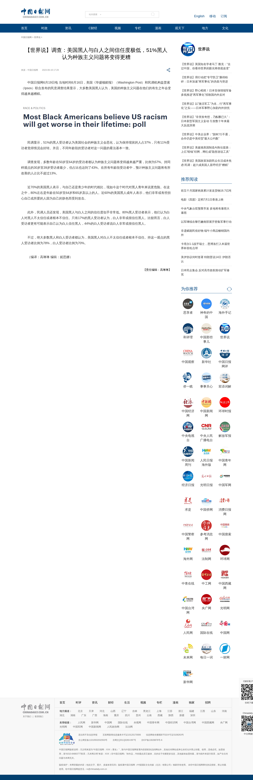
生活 (127, 702)
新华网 (188, 682)
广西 (94, 715)
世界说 (37, 37)
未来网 (188, 657)
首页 (24, 28)
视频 (118, 28)
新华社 (206, 362)
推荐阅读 (189, 179)
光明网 (225, 608)
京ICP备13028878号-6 (151, 740)
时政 (44, 28)
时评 (78, 702)
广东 (83, 715)
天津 (91, 711)
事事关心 (206, 386)
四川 (127, 715)
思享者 (188, 312)
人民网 (188, 633)
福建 (191, 711)
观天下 (179, 28)
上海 (159, 711)
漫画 (158, 28)
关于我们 (27, 716)
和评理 (188, 337)
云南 (149, 715)
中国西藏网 (208, 722)
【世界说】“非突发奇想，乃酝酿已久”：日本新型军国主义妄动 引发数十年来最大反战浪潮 (206, 121)
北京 (80, 711)
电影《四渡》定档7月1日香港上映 (202, 199)
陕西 (170, 715)
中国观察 (188, 362)
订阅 (224, 16)
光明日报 (206, 485)
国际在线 (206, 633)
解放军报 (225, 435)
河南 (224, 711)
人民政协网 (113, 726)
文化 (225, 28)
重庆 (116, 715)
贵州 (138, 715)
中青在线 (188, 583)
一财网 (225, 657)
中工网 (206, 583)
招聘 (208, 702)
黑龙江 (147, 711)
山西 (113, 711)
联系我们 (39, 716)
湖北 (62, 715)
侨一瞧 (188, 386)
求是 (188, 509)
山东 (213, 711)
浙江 (180, 711)
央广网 (206, 608)
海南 (105, 715)
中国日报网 (26, 37)
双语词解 (225, 386)
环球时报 (225, 411)
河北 (102, 711)
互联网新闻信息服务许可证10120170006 (122, 735)
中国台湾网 (190, 722)
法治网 (129, 726)
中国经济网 (171, 722)
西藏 (160, 715)
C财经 (93, 28)
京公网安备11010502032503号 (92, 740)
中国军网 (225, 485)
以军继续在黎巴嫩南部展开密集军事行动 (206, 221)
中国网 (225, 633)
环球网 (225, 559)
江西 (202, 711)
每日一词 (206, 657)
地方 (205, 28)
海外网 (188, 559)
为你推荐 (189, 288)
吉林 (134, 711)
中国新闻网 (95, 726)
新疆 (181, 715)
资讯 (68, 28)
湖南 (72, 715)
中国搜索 (225, 534)
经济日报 (188, 485)
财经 (111, 702)
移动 (212, 16)
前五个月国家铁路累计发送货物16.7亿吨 (206, 190)
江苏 (169, 711)
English (199, 16)
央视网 (137, 722)
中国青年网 (153, 722)
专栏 (138, 28)
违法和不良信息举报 (87, 735)
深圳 (192, 715)
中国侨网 (206, 509)
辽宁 (123, 711)
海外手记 (225, 312)
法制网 (206, 559)
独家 (191, 702)
